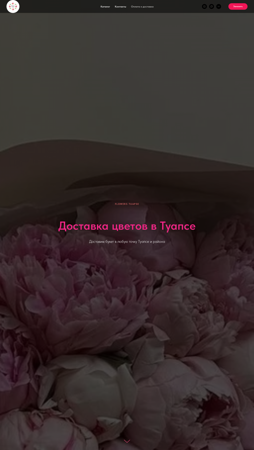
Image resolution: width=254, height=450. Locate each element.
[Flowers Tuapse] (211, 6)
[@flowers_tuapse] (204, 6)
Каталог (105, 6)
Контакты (120, 6)
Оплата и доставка (142, 6)
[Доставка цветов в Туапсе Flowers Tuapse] (218, 6)
